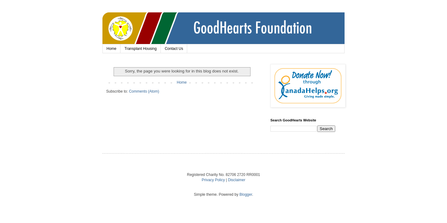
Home (111, 48)
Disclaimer (236, 180)
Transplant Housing (140, 48)
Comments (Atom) (144, 91)
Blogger (245, 194)
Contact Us (174, 48)
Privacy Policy (213, 180)
